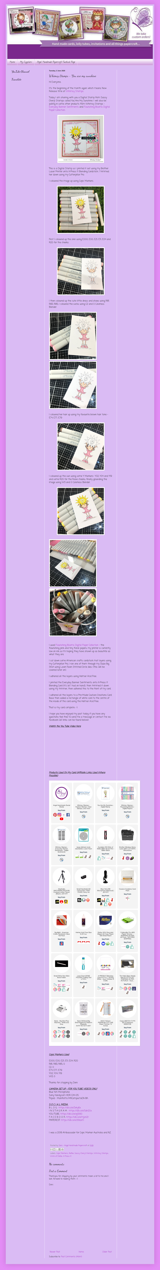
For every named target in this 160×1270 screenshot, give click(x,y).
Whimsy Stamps (74, 91)
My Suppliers (26, 62)
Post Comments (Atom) (71, 1256)
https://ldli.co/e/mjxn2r (77, 1117)
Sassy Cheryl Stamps (84, 1153)
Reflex (71, 1153)
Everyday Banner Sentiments (64, 107)
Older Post (107, 1251)
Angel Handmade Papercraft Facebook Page (56, 62)
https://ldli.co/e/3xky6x (70, 1107)
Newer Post (55, 1251)
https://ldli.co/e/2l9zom (72, 1120)
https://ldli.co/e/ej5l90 (72, 1114)
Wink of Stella (56, 1156)
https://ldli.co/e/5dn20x (80, 1110)
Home (12, 62)
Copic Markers (62, 1153)
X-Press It (67, 1156)
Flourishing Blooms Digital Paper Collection (77, 645)
